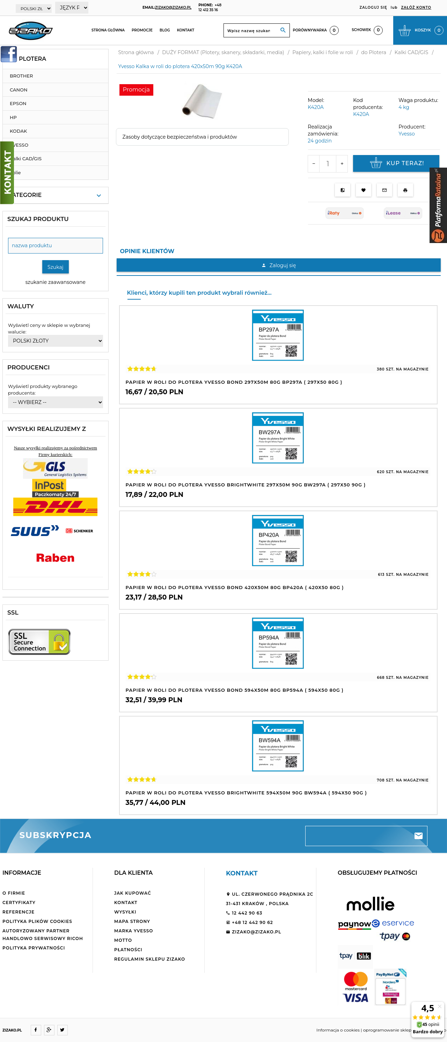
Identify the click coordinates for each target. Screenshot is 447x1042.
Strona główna (108, 30)
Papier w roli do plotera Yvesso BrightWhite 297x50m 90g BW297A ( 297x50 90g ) (246, 484)
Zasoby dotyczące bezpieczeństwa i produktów (180, 137)
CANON (19, 90)
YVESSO (19, 145)
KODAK (18, 131)
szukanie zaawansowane (55, 282)
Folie (15, 172)
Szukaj (55, 267)
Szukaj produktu (38, 218)
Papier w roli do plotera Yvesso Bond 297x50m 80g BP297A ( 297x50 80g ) (234, 382)
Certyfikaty (19, 902)
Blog (165, 30)
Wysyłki (125, 912)
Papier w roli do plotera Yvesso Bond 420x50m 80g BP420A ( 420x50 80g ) (235, 587)
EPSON (18, 103)
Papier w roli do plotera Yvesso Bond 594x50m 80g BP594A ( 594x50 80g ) (235, 690)
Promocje (142, 30)
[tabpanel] (279, 266)
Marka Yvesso (133, 930)
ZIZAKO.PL (12, 1030)
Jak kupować (132, 893)
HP (13, 117)
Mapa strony (132, 921)
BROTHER (21, 76)
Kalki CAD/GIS (26, 158)
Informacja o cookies (338, 1030)
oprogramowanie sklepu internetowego (404, 1030)
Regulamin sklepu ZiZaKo (149, 959)
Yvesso (406, 134)
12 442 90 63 (244, 913)
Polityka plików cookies (37, 921)
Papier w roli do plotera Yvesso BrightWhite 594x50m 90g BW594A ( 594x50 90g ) (246, 792)
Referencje (18, 912)
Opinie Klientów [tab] (147, 251)
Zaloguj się (278, 265)
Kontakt (186, 30)
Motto (123, 940)
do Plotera (27, 59)
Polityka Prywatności (33, 948)
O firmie (13, 893)
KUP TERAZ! (396, 163)
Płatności (128, 949)
